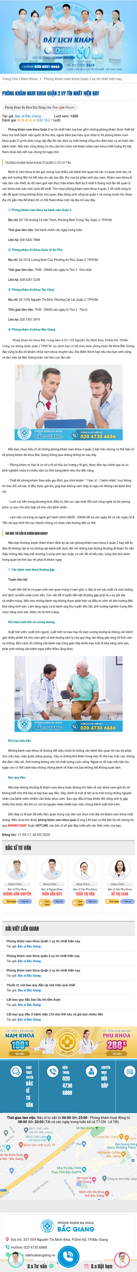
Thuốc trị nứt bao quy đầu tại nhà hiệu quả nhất (40, 985)
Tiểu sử (24, 901)
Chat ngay (11, 901)
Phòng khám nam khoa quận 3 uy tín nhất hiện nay (43, 956)
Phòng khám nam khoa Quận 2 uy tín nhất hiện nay (43, 970)
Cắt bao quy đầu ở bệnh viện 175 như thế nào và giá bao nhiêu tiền (54, 1014)
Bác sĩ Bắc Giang (28, 116)
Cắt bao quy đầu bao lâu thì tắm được (33, 999)
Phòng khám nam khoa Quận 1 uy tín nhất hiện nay (43, 941)
